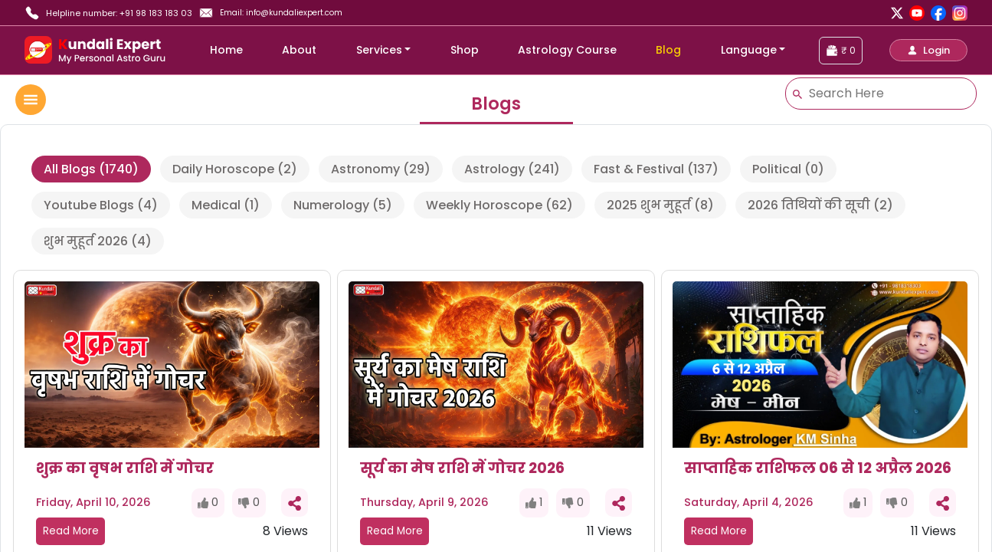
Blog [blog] (668, 50)
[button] (928, 50)
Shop (464, 50)
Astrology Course (567, 50)
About (299, 50)
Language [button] (749, 50)
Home (226, 50)
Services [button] (379, 50)
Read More (71, 531)
